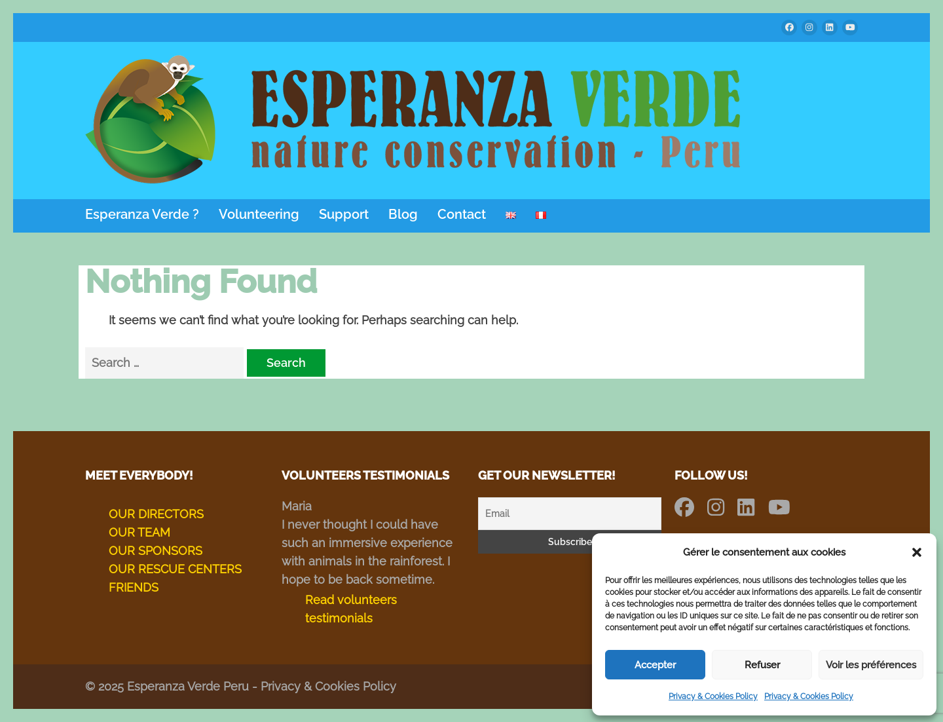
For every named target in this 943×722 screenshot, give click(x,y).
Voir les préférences (871, 665)
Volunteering (259, 214)
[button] (916, 552)
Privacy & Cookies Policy (713, 696)
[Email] (569, 513)
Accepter (655, 665)
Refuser (762, 665)
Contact (461, 214)
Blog (403, 214)
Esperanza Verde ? (142, 214)
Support (344, 214)
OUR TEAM (139, 532)
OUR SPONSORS (155, 551)
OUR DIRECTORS (156, 514)
